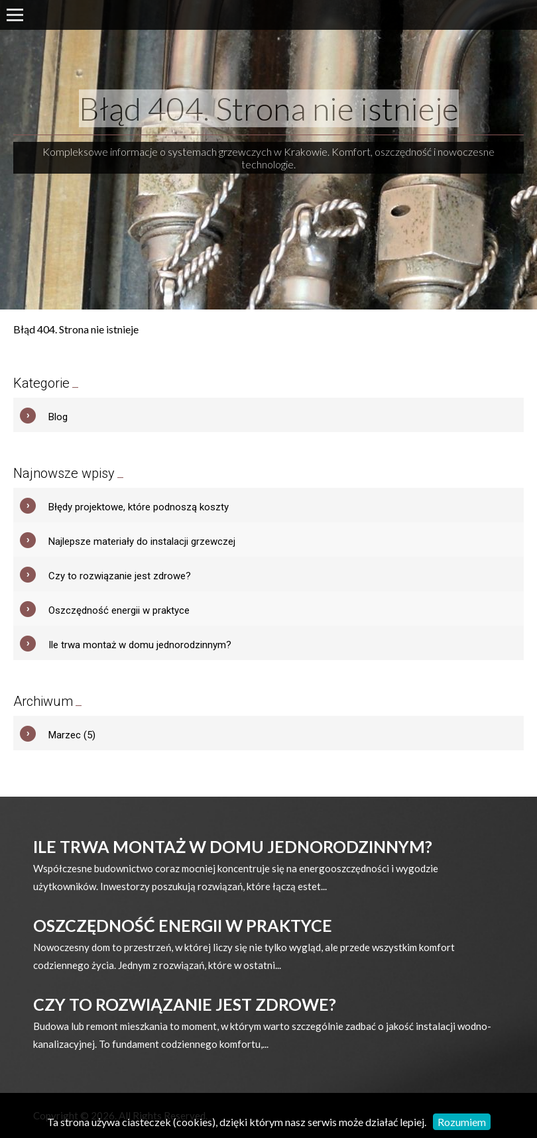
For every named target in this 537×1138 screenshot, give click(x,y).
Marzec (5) (71, 735)
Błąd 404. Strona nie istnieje (269, 108)
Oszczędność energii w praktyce (119, 610)
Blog (58, 417)
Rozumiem (462, 1121)
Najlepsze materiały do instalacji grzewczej (141, 541)
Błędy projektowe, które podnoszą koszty (138, 507)
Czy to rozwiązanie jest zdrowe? (119, 576)
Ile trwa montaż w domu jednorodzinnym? (139, 645)
